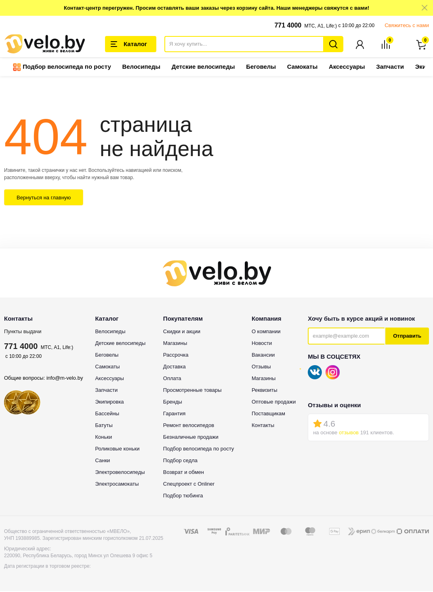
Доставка (174, 367)
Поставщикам (268, 414)
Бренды (172, 402)
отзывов (349, 433)
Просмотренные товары (192, 390)
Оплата (172, 379)
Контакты (263, 426)
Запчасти (390, 67)
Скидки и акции (181, 332)
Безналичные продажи (191, 437)
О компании (266, 332)
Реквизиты (264, 390)
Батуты (103, 426)
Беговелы (261, 67)
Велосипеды (141, 67)
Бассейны (107, 414)
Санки (102, 461)
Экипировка (109, 402)
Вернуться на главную (44, 198)
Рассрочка (176, 355)
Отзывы (261, 367)
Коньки (103, 437)
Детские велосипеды (203, 67)
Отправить (407, 337)
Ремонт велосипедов (188, 426)
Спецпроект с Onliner (188, 484)
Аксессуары (347, 67)
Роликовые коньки (117, 449)
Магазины (175, 343)
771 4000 (287, 25)
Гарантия (174, 414)
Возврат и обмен (183, 472)
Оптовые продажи (274, 402)
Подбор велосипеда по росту (62, 68)
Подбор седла (180, 461)
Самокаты (302, 67)
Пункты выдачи (23, 332)
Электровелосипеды (120, 472)
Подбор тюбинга (183, 496)
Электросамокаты (117, 484)
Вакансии (263, 355)
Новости (262, 343)
